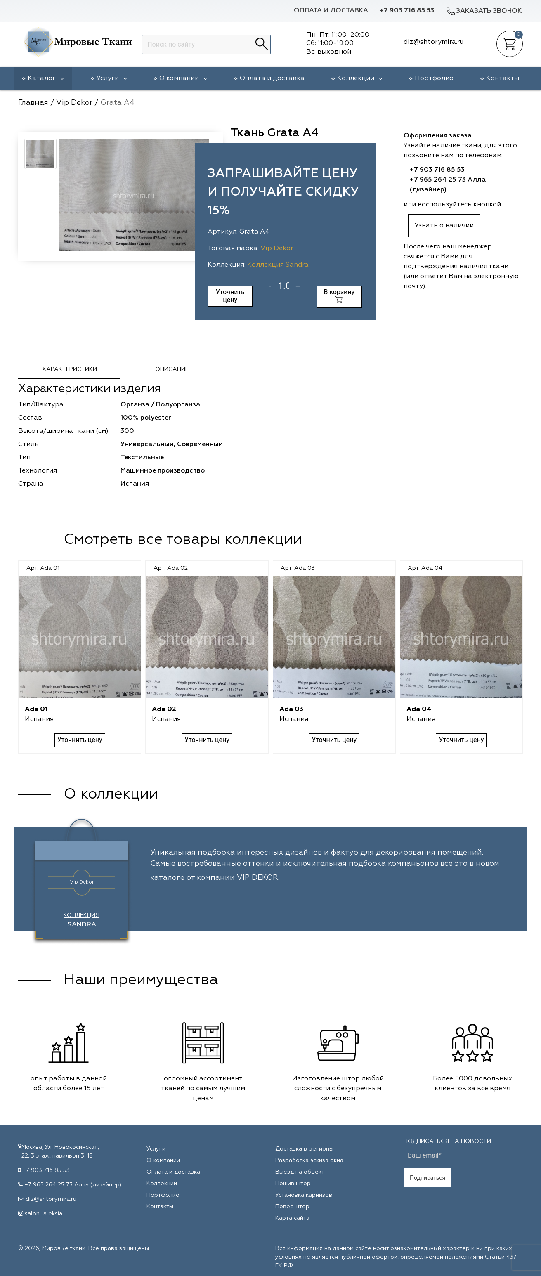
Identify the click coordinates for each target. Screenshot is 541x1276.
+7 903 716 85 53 (407, 10)
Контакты (502, 78)
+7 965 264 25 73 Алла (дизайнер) (72, 1185)
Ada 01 (36, 709)
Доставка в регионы (304, 1149)
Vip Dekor (276, 248)
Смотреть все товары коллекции (183, 539)
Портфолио (434, 78)
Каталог (46, 78)
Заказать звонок (484, 11)
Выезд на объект (299, 1172)
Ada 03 (291, 709)
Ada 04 (419, 709)
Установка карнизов (303, 1195)
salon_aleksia (43, 1214)
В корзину (339, 295)
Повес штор (292, 1207)
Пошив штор (293, 1183)
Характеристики (69, 369)
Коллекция (81, 920)
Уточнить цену (230, 295)
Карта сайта (292, 1218)
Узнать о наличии (444, 225)
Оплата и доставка (331, 10)
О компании (183, 78)
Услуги (112, 78)
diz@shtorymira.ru (51, 1199)
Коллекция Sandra (278, 265)
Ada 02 (164, 709)
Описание (172, 369)
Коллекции (360, 78)
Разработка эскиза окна (309, 1160)
